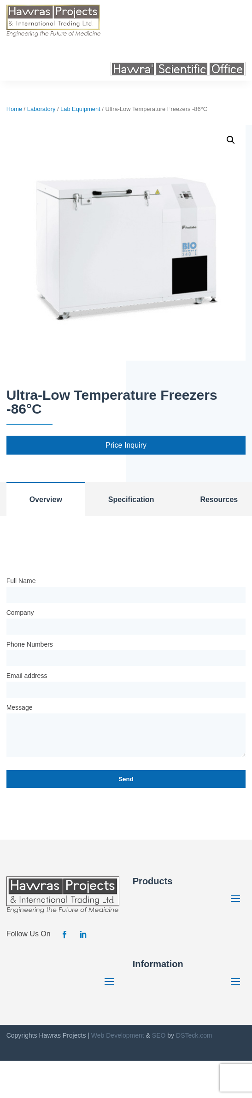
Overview (45, 499)
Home (14, 108)
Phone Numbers (29, 644)
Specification (131, 499)
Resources (219, 499)
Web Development (117, 1035)
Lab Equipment (80, 108)
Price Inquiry (126, 445)
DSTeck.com (194, 1035)
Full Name (21, 580)
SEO (159, 1035)
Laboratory (41, 108)
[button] (231, 140)
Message (19, 707)
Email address (26, 675)
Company (20, 612)
